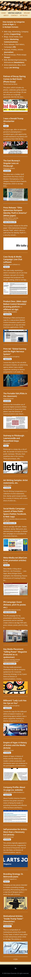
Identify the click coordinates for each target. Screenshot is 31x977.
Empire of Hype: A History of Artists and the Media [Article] (15, 745)
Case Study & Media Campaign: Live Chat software (12, 259)
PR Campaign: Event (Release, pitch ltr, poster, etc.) (14, 605)
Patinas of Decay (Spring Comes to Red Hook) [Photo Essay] (14, 79)
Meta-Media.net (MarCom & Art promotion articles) (15, 559)
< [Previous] (13, 959)
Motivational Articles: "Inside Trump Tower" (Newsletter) (13, 919)
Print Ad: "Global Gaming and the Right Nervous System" (14, 351)
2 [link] (15, 959)
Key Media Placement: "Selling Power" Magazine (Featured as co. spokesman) (15, 653)
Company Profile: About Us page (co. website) (14, 788)
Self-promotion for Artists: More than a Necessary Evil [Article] (15, 832)
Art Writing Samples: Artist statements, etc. (15, 481)
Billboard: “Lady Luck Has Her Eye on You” (14, 701)
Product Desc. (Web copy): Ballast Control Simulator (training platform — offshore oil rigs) (15, 305)
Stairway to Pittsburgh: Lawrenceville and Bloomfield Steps (13, 438)
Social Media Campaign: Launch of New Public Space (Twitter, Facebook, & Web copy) (14, 512)
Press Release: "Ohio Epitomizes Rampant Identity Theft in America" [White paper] (15, 211)
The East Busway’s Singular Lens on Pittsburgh (11, 163)
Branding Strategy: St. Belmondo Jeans (13, 875)
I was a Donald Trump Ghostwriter (13, 119)
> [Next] (17, 959)
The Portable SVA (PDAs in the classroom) (15, 394)
